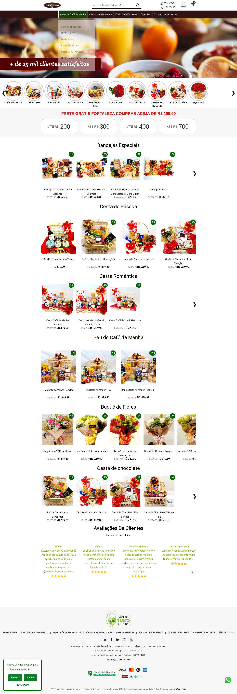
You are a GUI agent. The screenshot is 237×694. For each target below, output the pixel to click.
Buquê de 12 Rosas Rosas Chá (192, 451)
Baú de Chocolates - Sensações (98, 259)
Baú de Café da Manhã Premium (138, 390)
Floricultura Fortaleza (126, 14)
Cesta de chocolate (118, 468)
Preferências (22, 685)
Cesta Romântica (118, 276)
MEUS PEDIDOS (226, 632)
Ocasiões (145, 14)
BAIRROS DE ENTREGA (204, 632)
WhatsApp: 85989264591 (118, 659)
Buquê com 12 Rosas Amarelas (91, 451)
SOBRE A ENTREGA (125, 632)
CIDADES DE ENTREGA (178, 632)
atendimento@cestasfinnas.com (107, 655)
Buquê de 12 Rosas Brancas (158, 451)
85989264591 (168, 3)
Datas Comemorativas (165, 14)
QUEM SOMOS (10, 632)
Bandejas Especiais (118, 145)
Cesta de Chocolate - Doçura (138, 259)
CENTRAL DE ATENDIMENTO (34, 632)
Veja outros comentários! (118, 535)
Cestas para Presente (100, 14)
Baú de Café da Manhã (118, 337)
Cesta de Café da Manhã (73, 14)
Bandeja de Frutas (158, 189)
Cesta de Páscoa (118, 206)
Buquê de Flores (118, 407)
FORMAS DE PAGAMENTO (151, 632)
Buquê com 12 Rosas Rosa (57, 451)
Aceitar (30, 677)
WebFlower (181, 689)
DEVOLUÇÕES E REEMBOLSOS (67, 632)
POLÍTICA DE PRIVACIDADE (98, 632)
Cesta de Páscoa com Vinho (58, 259)
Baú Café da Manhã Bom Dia (59, 390)
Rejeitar (15, 677)
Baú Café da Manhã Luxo (99, 390)
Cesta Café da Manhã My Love (125, 320)
